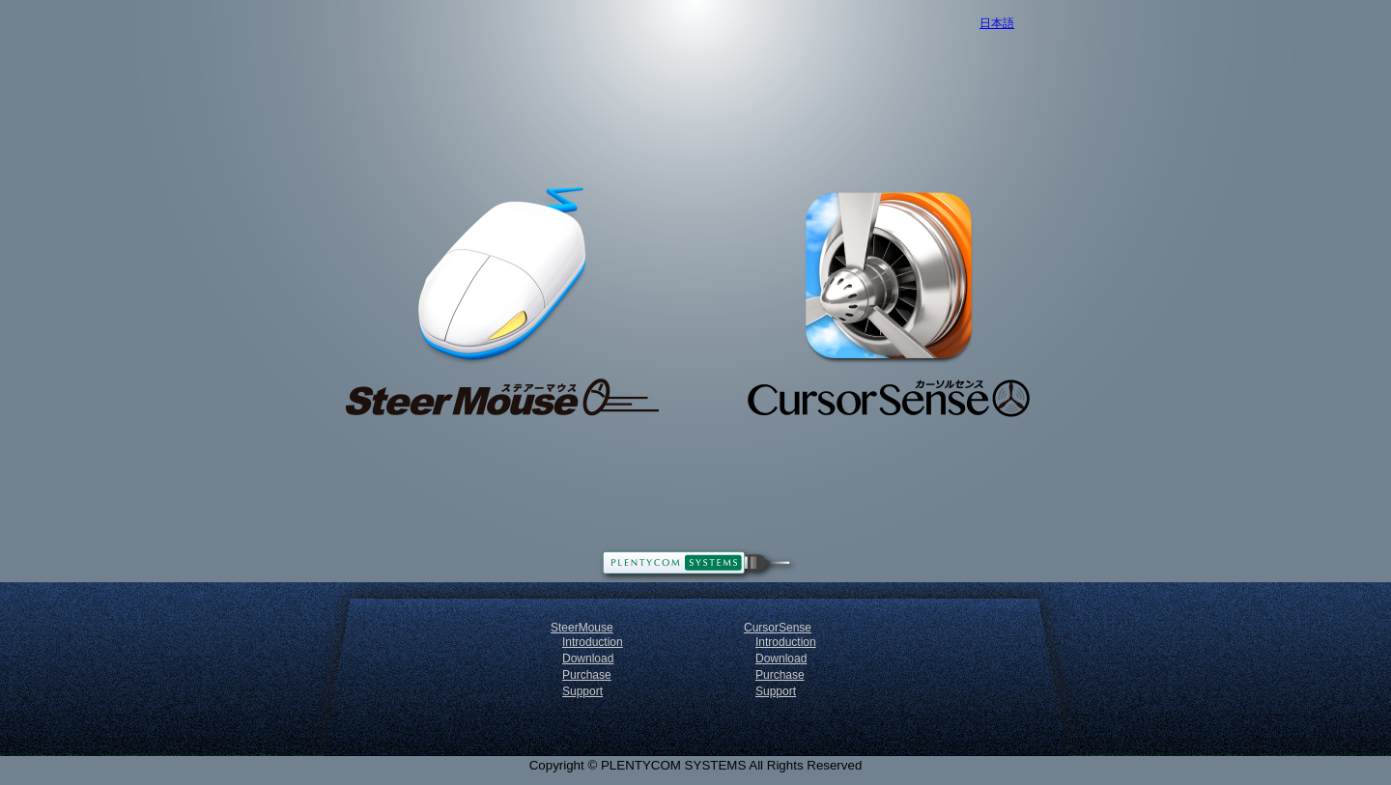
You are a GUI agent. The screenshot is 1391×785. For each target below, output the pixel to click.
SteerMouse (582, 627)
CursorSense (777, 627)
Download (587, 658)
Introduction (592, 642)
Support (582, 691)
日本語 (996, 23)
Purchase (586, 675)
